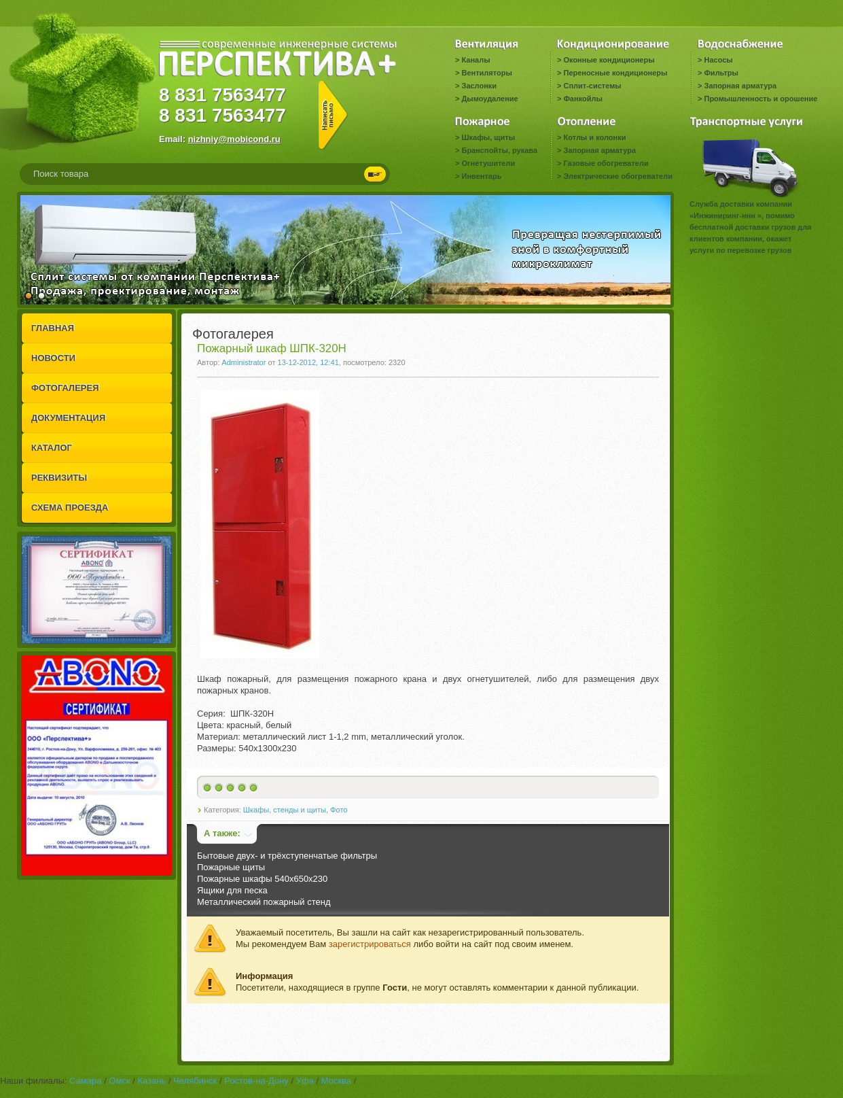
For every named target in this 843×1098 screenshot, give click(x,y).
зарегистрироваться (370, 944)
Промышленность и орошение (760, 99)
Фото (338, 810)
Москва (336, 1081)
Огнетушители (488, 163)
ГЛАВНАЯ (52, 328)
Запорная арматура (740, 86)
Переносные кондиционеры (615, 73)
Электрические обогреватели (617, 176)
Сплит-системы (592, 86)
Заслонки (479, 86)
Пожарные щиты (231, 867)
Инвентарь (481, 176)
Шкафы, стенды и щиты (284, 810)
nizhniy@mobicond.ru (234, 139)
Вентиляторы (486, 73)
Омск (119, 1081)
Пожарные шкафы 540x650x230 (262, 879)
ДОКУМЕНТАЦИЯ (68, 418)
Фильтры (721, 73)
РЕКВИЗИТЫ (59, 478)
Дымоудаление (489, 99)
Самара (85, 1081)
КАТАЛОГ (51, 448)
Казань (151, 1081)
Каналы (475, 60)
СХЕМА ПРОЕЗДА (69, 507)
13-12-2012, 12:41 (308, 362)
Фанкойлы (582, 99)
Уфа (305, 1081)
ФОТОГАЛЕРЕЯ (65, 388)
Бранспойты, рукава (499, 150)
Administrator (243, 362)
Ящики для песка (232, 890)
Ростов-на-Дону (256, 1081)
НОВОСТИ (53, 358)
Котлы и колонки (594, 137)
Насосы (718, 60)
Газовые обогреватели (605, 163)
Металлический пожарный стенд (264, 902)
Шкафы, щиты (488, 137)
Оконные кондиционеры (608, 60)
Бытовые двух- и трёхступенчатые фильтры (287, 856)
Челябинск (195, 1081)
